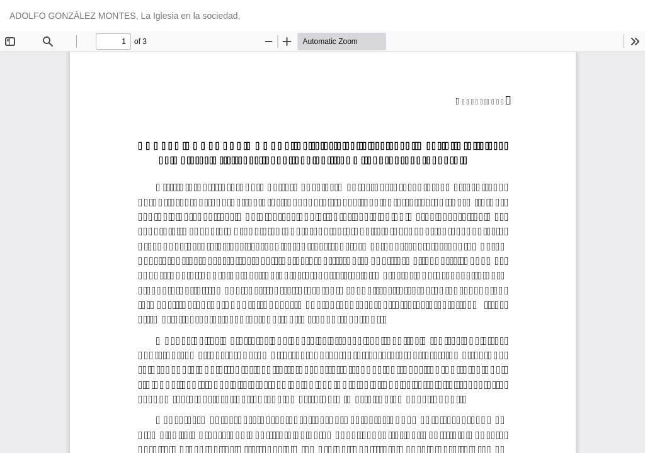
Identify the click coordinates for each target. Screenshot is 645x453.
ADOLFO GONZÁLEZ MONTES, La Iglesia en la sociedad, (124, 16)
